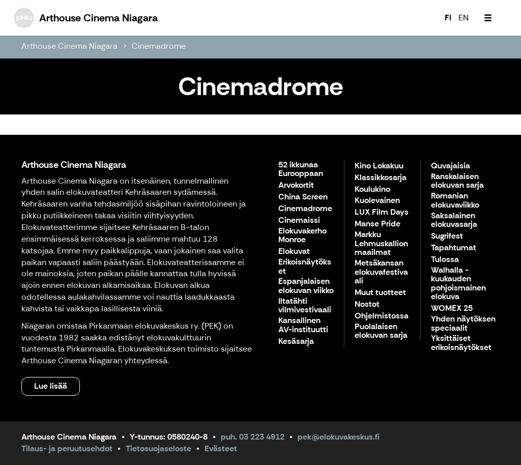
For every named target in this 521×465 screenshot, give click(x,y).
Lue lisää (50, 386)
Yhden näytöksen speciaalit (463, 323)
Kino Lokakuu (379, 166)
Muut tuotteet (380, 293)
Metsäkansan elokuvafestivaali (381, 272)
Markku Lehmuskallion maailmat (381, 243)
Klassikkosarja (381, 178)
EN (463, 17)
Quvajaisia (450, 166)
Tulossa (445, 260)
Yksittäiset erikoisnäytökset (461, 343)
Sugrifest (447, 236)
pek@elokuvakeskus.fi (339, 436)
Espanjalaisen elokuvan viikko (306, 286)
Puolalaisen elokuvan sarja (381, 331)
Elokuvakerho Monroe (302, 235)
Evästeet (221, 448)
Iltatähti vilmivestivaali (304, 306)
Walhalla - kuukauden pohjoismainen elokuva (458, 284)
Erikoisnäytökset (304, 266)
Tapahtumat (453, 248)
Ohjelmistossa (382, 316)
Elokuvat (294, 251)
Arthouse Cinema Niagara (69, 46)
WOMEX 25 (452, 308)
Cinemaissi (299, 220)
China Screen (303, 197)
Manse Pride (377, 224)
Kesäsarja (296, 341)
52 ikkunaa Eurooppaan (300, 169)
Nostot (367, 304)
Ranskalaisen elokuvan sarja (457, 181)
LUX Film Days (382, 212)
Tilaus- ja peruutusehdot (66, 448)
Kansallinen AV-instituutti (303, 325)
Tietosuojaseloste (158, 448)
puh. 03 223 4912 (252, 436)
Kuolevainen (377, 201)
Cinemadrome (159, 46)
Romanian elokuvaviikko (455, 200)
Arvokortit (296, 185)
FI (448, 17)
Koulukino (372, 189)
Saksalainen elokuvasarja (454, 220)
